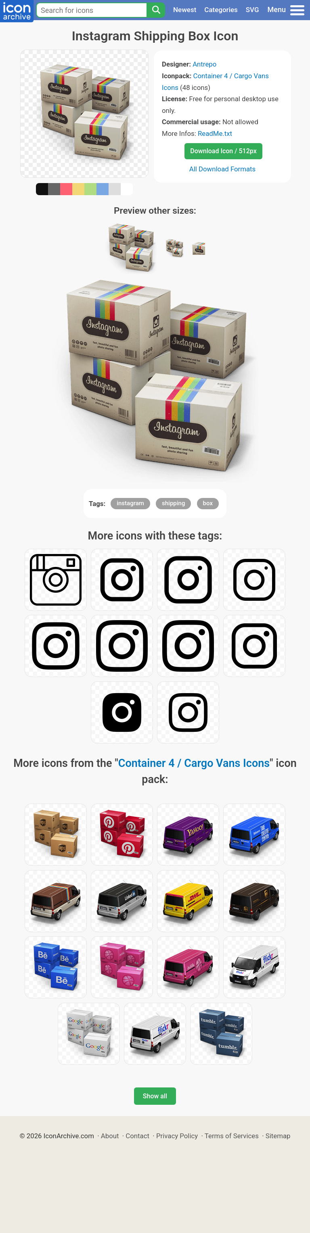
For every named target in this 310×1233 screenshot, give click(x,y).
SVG (252, 10)
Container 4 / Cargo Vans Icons (194, 763)
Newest (184, 10)
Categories (221, 10)
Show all (155, 1096)
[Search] (156, 10)
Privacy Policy (177, 1136)
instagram (130, 503)
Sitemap (278, 1136)
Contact (137, 1136)
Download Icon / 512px (223, 151)
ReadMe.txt (215, 133)
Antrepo (204, 64)
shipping (173, 503)
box (208, 503)
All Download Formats (222, 169)
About (110, 1136)
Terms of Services (232, 1136)
